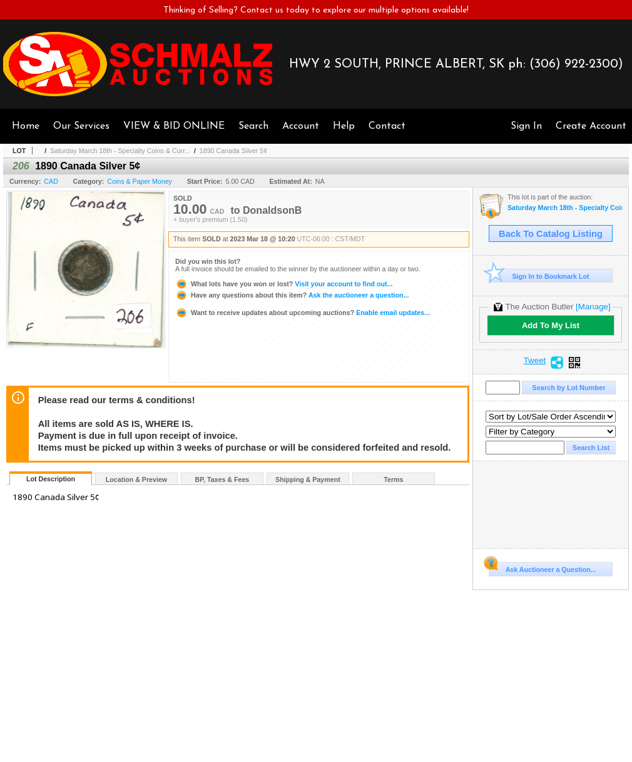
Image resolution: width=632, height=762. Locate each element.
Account (300, 126)
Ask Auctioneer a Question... (542, 567)
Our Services (81, 126)
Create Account (591, 126)
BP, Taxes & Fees (222, 479)
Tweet (535, 360)
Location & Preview (136, 479)
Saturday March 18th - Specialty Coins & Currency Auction (564, 207)
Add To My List (550, 325)
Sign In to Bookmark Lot (539, 276)
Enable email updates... (302, 312)
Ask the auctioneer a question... (292, 295)
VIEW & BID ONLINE (174, 126)
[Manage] (593, 306)
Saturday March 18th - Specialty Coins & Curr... (120, 150)
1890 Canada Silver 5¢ (233, 150)
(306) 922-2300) (576, 64)
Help (344, 126)
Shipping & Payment (307, 479)
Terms (393, 479)
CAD (51, 181)
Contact (387, 126)
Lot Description (50, 479)
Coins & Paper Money (139, 181)
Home (25, 126)
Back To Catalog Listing (551, 234)
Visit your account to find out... (283, 284)
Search (253, 126)
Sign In (526, 126)
